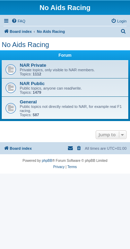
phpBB (47, 161)
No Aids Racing (25, 44)
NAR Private (33, 65)
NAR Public (32, 83)
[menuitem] (18, 21)
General (28, 101)
